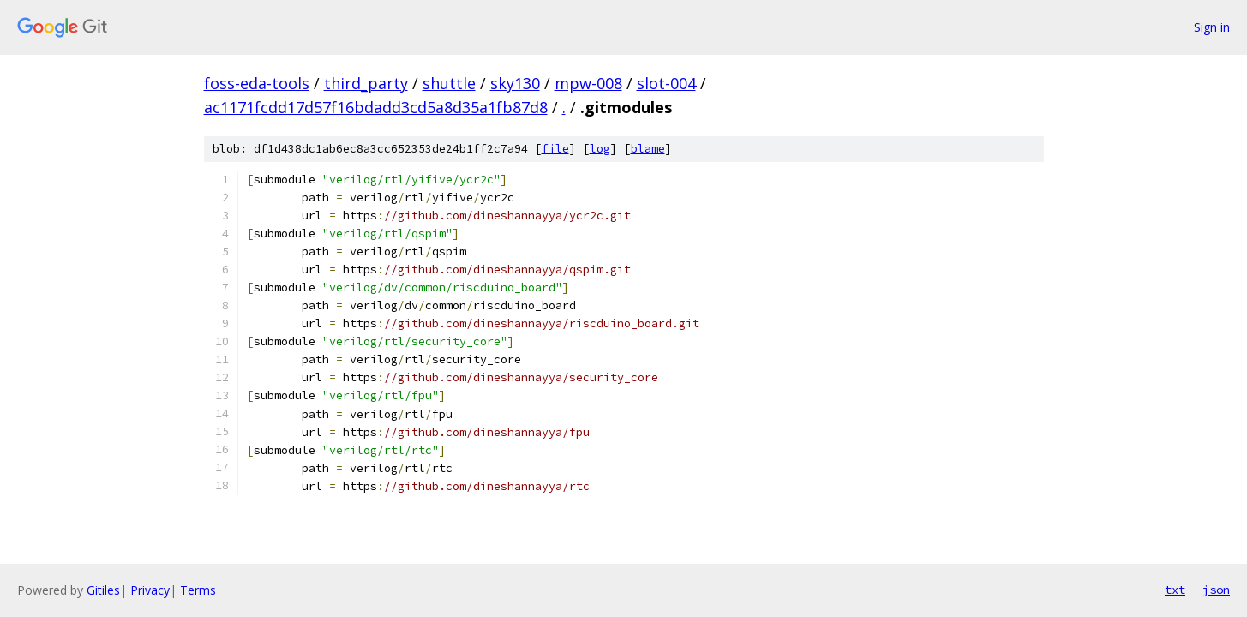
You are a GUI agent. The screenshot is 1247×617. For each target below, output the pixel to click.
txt (1175, 589)
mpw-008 (588, 83)
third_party (366, 83)
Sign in (1212, 27)
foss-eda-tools (256, 83)
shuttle (449, 83)
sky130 (515, 83)
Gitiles (103, 590)
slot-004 (666, 83)
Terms (198, 590)
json (1216, 589)
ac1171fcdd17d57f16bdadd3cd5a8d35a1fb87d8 (376, 107)
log (600, 148)
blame (648, 148)
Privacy (150, 590)
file (555, 148)
